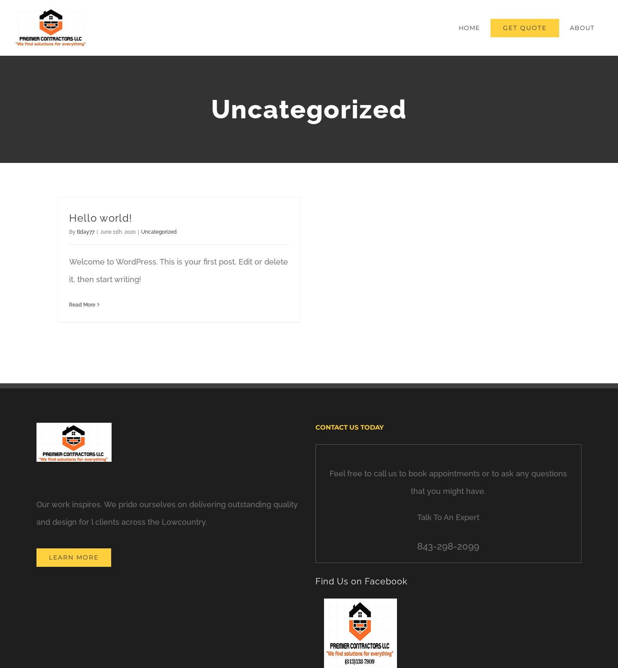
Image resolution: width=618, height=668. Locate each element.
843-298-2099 (448, 546)
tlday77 (85, 232)
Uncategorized (159, 232)
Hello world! (100, 218)
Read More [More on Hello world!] (82, 305)
